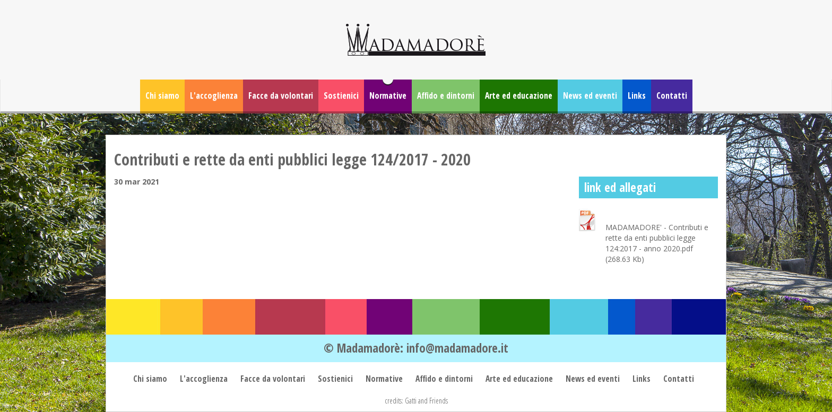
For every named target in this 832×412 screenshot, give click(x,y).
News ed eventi (590, 95)
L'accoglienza (214, 95)
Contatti (671, 95)
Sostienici (341, 95)
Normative (387, 95)
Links (637, 95)
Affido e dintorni (445, 95)
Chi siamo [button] (162, 95)
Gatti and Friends (426, 401)
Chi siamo (151, 378)
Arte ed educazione (518, 95)
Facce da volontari (280, 95)
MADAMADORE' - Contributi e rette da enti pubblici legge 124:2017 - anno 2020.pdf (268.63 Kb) (656, 243)
